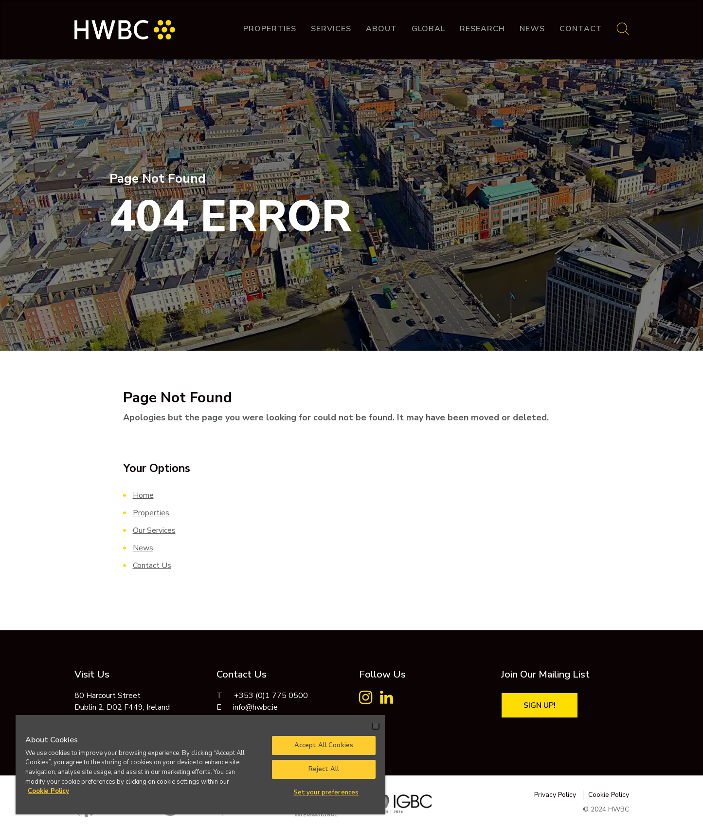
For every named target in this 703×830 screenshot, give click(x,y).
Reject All (323, 769)
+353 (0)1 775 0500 (271, 695)
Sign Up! (539, 705)
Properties (269, 28)
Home (143, 495)
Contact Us (152, 565)
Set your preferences (326, 792)
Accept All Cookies (323, 745)
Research (482, 28)
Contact (580, 28)
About (381, 28)
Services (331, 28)
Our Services (154, 530)
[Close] (376, 726)
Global (428, 28)
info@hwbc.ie (255, 707)
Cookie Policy (608, 794)
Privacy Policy (555, 794)
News (532, 28)
